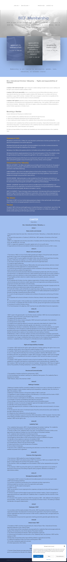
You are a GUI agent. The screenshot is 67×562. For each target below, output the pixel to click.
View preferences (60, 556)
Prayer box (41, 5)
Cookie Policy (48, 559)
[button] (64, 546)
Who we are (24, 5)
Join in (16, 5)
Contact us (49, 5)
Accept (38, 556)
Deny (49, 556)
